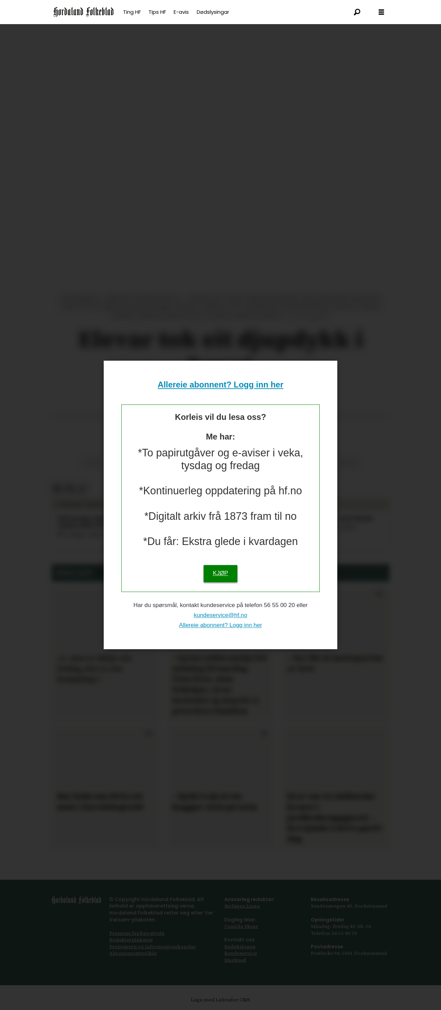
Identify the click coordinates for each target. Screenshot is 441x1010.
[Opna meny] (381, 12)
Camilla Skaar (241, 926)
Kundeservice (240, 953)
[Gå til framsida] (83, 12)
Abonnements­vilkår (133, 953)
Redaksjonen (239, 946)
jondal (347, 462)
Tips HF (157, 12)
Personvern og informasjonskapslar (152, 946)
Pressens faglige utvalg (137, 933)
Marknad (235, 960)
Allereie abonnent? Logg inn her (221, 384)
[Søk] (357, 12)
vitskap (93, 462)
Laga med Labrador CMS (220, 999)
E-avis (181, 12)
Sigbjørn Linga (242, 905)
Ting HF (132, 12)
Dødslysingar (213, 12)
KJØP (220, 573)
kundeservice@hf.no (220, 615)
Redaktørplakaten (131, 939)
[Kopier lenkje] (81, 489)
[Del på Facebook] (57, 489)
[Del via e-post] (69, 489)
